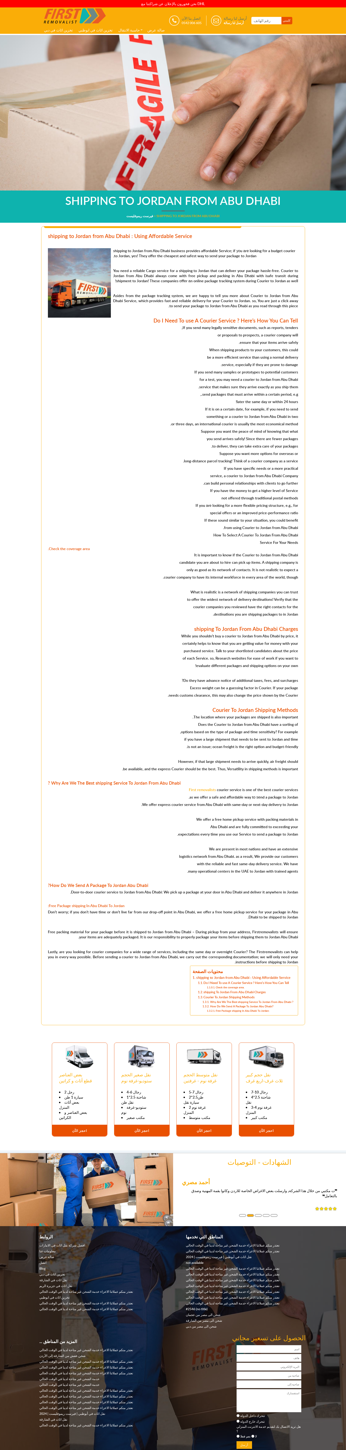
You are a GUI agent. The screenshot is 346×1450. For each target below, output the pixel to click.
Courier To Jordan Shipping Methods (229, 997)
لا (256, 1436)
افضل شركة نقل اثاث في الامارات (62, 1245)
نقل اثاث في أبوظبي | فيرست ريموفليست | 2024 (219, 1256)
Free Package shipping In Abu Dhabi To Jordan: (242, 1010)
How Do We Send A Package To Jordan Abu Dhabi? (241, 1006)
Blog (42, 1268)
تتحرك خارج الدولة (252, 1421)
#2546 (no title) (197, 1308)
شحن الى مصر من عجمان (203, 1314)
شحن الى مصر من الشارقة (204, 1320)
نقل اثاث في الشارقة (53, 1280)
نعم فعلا (245, 1436)
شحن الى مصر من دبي (201, 1326)
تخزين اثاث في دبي (58, 30)
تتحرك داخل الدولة (252, 1415)
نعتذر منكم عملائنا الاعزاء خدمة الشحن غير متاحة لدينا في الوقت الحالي (86, 1291)
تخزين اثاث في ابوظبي (95, 30)
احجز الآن (79, 1130)
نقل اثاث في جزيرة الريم (55, 1285)
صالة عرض (156, 30)
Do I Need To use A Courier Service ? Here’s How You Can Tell (246, 982)
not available (194, 1262)
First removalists (202, 789)
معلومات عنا (47, 1251)
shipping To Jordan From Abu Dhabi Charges (234, 992)
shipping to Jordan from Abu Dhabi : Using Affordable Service (243, 977)
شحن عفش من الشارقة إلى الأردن (62, 1355)
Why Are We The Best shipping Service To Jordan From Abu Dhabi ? (251, 1002)
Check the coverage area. (230, 987)
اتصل (43, 1262)
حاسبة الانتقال (129, 30)
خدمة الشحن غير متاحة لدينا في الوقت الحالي (69, 1378)
